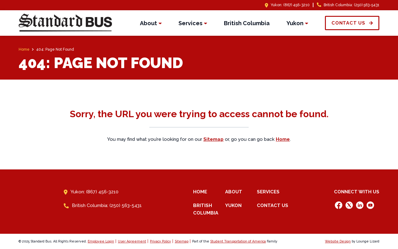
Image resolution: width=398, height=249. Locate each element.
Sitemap (181, 241)
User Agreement (132, 241)
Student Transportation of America (238, 241)
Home (200, 192)
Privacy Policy (160, 241)
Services (268, 192)
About (233, 192)
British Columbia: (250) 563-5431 (351, 5)
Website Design (338, 241)
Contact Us (272, 205)
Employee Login (101, 241)
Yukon (233, 205)
